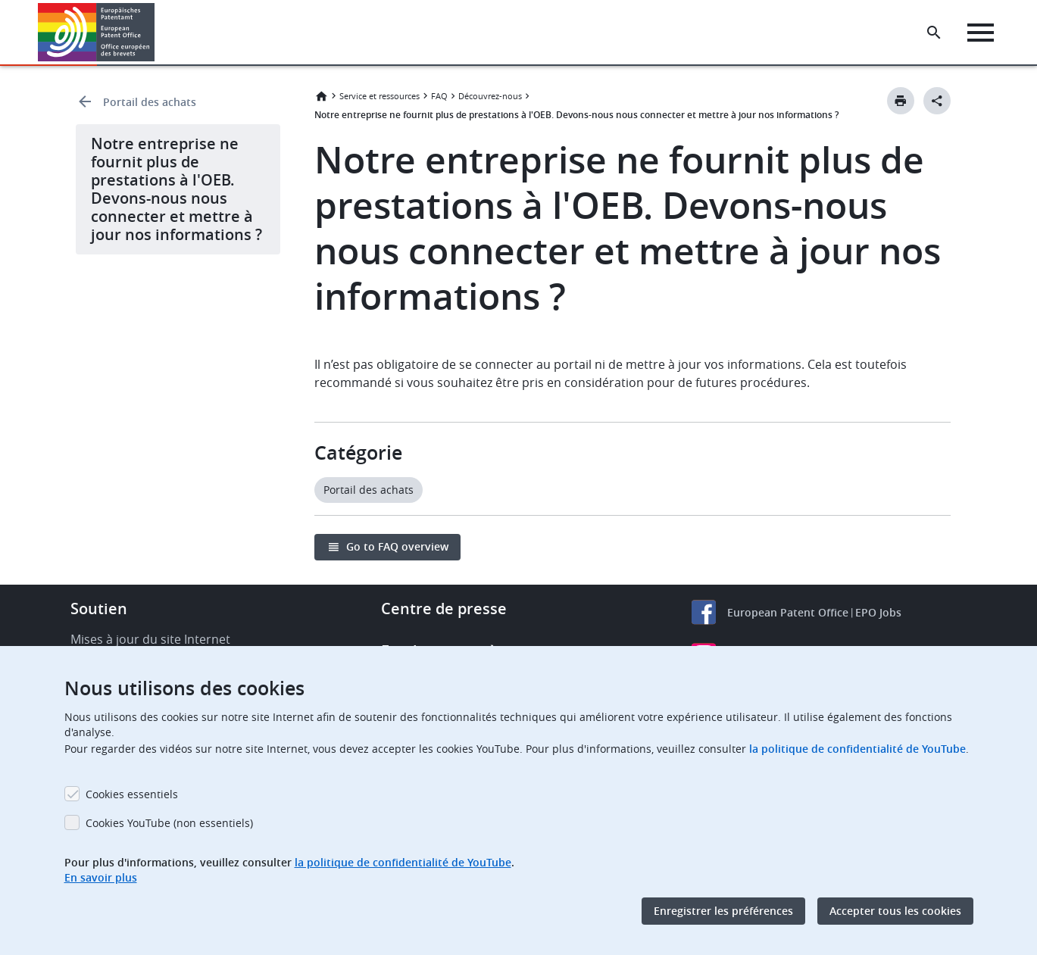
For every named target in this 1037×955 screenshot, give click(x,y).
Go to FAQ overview (397, 546)
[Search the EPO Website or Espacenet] (934, 32)
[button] (157, 32)
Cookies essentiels (132, 794)
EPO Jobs (878, 612)
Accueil (321, 96)
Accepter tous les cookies (895, 911)
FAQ (439, 95)
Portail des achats (149, 102)
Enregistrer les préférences (723, 911)
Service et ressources (379, 95)
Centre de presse (444, 608)
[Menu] (981, 32)
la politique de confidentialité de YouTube (857, 748)
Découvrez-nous (490, 95)
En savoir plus (100, 877)
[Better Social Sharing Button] (937, 100)
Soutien (98, 608)
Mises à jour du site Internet (150, 639)
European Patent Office (787, 612)
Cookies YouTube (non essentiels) (169, 823)
